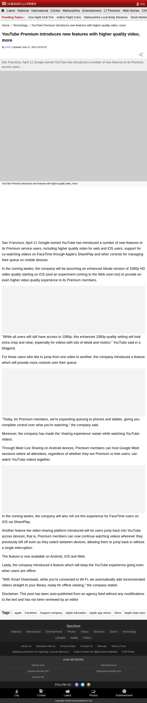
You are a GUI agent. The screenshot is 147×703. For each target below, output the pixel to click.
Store (117, 612)
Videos (85, 631)
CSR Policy (128, 651)
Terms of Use (118, 646)
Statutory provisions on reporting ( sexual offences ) (40, 651)
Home (6, 25)
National (23, 10)
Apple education (76, 612)
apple (18, 612)
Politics (87, 637)
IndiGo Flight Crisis (69, 17)
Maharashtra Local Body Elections (106, 17)
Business (99, 631)
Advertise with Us (45, 646)
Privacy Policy (68, 646)
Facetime (31, 612)
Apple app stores (100, 612)
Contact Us (86, 646)
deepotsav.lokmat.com (108, 671)
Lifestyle (60, 637)
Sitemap (102, 646)
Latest (11, 10)
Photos (71, 631)
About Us (26, 646)
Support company (51, 612)
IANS (8, 47)
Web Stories (131, 10)
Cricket (55, 10)
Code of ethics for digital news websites (96, 651)
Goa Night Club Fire (41, 17)
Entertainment (91, 10)
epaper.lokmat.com (38, 671)
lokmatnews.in (109, 665)
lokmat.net (38, 677)
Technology (20, 25)
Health (74, 637)
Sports (113, 631)
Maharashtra (71, 10)
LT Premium (112, 10)
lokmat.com (38, 665)
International (39, 10)
